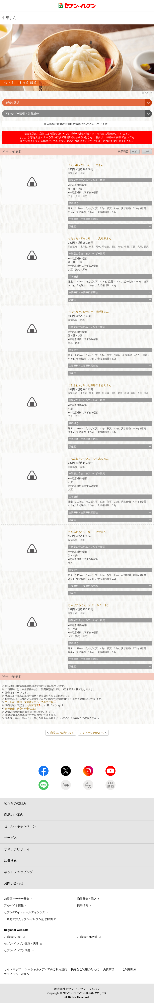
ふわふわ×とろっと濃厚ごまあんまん (89, 385)
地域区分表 (33, 705)
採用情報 (82, 905)
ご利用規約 (129, 969)
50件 (135, 151)
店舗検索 (10, 860)
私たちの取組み (15, 803)
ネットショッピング (18, 872)
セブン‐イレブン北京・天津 (21, 943)
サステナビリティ (17, 849)
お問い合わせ (13, 883)
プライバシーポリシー (18, 974)
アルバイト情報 (14, 905)
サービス (10, 837)
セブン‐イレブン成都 (17, 950)
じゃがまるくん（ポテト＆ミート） (89, 605)
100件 (146, 151)
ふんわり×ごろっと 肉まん (85, 165)
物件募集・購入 (87, 898)
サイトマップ (12, 969)
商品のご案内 (13, 815)
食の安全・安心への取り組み (20, 708)
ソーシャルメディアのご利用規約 (46, 969)
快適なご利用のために (85, 969)
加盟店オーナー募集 (16, 898)
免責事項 (108, 969)
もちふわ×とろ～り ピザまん (87, 531)
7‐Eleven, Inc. (12, 936)
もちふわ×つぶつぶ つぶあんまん (88, 458)
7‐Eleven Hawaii (87, 936)
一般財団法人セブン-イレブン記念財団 (28, 919)
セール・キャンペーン (20, 826)
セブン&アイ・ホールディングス (24, 912)
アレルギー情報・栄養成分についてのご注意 (29, 702)
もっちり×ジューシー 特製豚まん (88, 311)
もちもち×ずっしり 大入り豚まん (89, 238)
